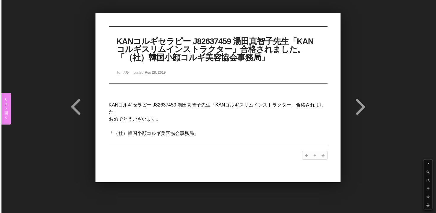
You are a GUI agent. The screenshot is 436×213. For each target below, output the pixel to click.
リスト (6, 109)
